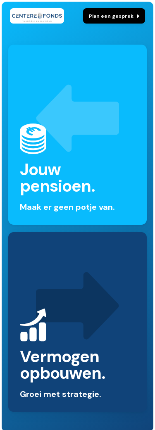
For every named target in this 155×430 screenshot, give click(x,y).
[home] (37, 16)
